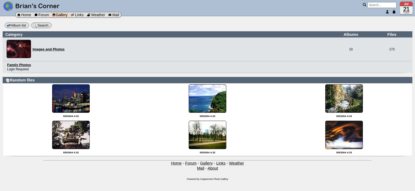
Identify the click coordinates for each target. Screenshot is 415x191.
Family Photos (19, 65)
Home (24, 15)
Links (77, 15)
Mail (114, 15)
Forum (42, 15)
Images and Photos (49, 49)
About (213, 168)
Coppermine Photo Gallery (214, 179)
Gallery (60, 15)
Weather (96, 15)
